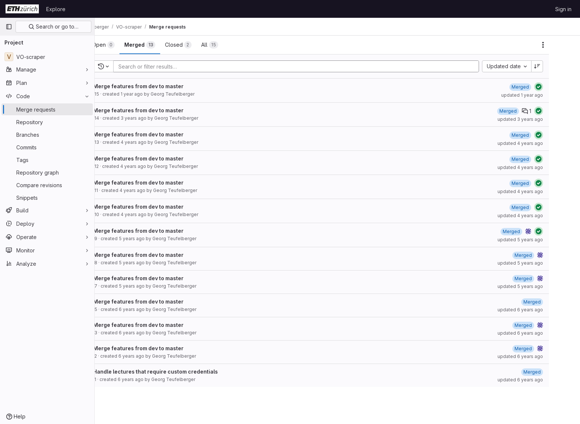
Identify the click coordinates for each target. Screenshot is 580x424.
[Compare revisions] (47, 185)
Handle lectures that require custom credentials (174, 371)
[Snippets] (47, 197)
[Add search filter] (317, 66)
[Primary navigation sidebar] (9, 27)
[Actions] (562, 45)
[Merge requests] (47, 109)
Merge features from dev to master (157, 86)
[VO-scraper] (47, 57)
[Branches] (47, 134)
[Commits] (47, 147)
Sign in (563, 9)
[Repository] (47, 122)
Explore (55, 9)
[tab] (123, 45)
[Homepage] (22, 9)
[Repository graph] (47, 172)
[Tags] (47, 160)
